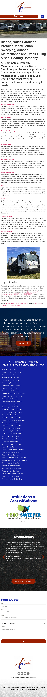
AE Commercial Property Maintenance (17, 303)
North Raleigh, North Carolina (13, 450)
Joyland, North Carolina (10, 436)
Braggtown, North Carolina (12, 377)
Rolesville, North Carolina (11, 466)
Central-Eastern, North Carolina (13, 393)
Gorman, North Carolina (11, 428)
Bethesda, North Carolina (11, 372)
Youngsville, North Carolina (12, 479)
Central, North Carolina (10, 391)
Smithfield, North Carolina (11, 468)
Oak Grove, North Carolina (11, 452)
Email (2, 609)
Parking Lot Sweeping (7, 104)
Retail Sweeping (6, 118)
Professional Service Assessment (10, 305)
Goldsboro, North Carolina (11, 426)
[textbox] (22, 623)
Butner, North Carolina (10, 380)
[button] (42, 16)
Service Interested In (6, 621)
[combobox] (23, 623)
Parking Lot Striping (7, 216)
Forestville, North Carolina (11, 418)
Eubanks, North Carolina (11, 407)
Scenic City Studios (30, 689)
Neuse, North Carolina (10, 447)
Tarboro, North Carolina (10, 471)
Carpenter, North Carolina (11, 385)
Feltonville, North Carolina (11, 415)
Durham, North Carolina (11, 404)
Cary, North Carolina (9, 388)
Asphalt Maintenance (7, 172)
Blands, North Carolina (10, 375)
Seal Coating (4, 199)
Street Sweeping (6, 144)
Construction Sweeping (8, 131)
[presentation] (11, 635)
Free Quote (38, 303)
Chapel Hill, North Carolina (12, 396)
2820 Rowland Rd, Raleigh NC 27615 (23, 677)
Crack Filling (4, 186)
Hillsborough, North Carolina (12, 431)
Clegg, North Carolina (10, 399)
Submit (23, 641)
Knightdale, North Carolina (12, 439)
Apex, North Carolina (9, 369)
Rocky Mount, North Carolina (12, 463)
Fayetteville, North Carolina (12, 410)
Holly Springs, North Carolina (12, 434)
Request (3, 626)
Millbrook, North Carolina (11, 442)
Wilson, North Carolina (10, 476)
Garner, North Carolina (10, 423)
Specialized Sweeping (7, 159)
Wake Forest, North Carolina (12, 474)
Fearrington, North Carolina (12, 412)
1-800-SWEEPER (27, 294)
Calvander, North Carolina (11, 383)
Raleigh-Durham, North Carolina (14, 458)
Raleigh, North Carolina (10, 455)
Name (2, 603)
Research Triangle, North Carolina (14, 460)
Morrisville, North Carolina (11, 444)
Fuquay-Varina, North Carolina (13, 420)
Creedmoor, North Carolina (12, 401)
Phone (2, 615)
